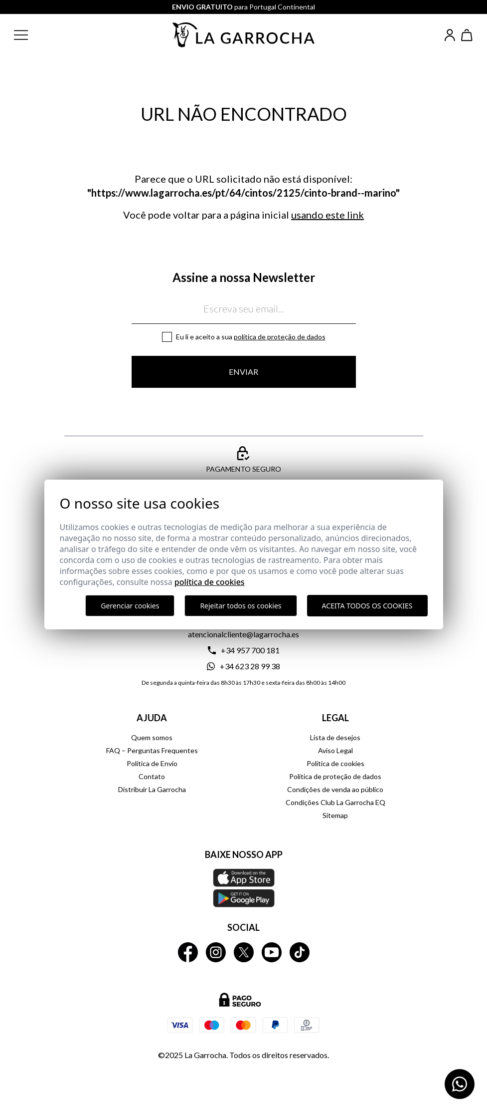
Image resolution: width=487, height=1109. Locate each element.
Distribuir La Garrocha (152, 789)
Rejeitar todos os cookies (240, 605)
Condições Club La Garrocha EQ (335, 802)
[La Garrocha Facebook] (188, 952)
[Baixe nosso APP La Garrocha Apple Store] (243, 887)
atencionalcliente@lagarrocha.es (243, 634)
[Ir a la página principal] (243, 34)
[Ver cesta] (467, 35)
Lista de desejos (335, 737)
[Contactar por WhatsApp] (459, 1084)
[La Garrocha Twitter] (244, 952)
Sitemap (335, 815)
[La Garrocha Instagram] (216, 952)
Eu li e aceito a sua (250, 336)
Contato (152, 776)
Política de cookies (335, 763)
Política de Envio (152, 763)
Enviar (243, 371)
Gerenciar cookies (130, 605)
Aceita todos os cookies (367, 605)
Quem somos (151, 737)
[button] (29, 35)
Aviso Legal (335, 750)
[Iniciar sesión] (450, 35)
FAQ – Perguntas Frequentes (152, 750)
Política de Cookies (209, 581)
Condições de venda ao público (335, 789)
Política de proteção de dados (279, 336)
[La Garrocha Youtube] (272, 952)
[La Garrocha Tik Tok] (300, 952)
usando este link (327, 215)
